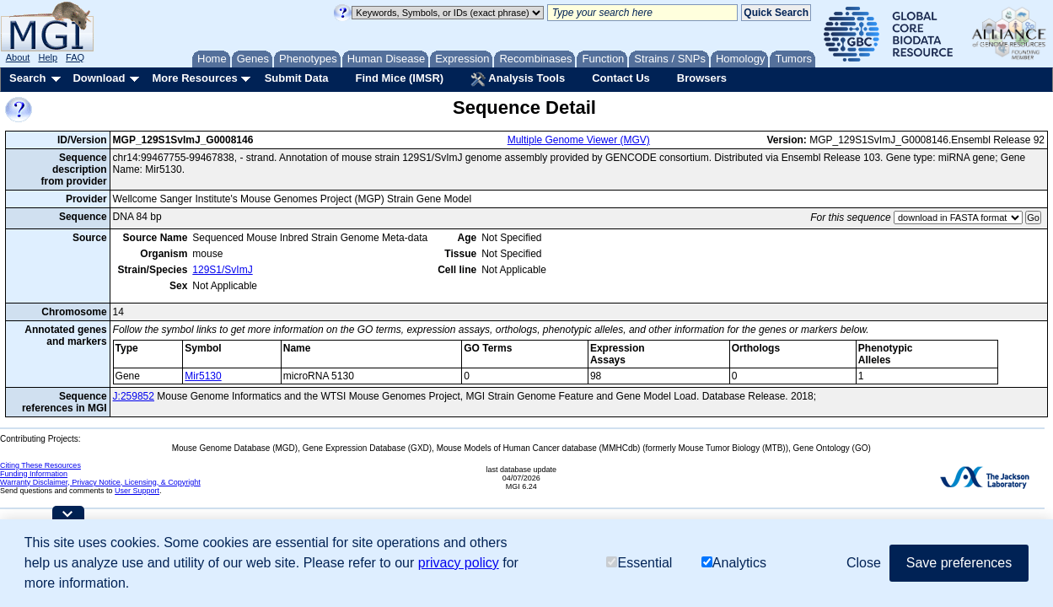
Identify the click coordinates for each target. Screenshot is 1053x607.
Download (99, 78)
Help (47, 57)
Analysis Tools (517, 79)
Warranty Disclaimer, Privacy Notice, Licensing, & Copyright (100, 482)
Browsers (702, 78)
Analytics (733, 563)
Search (27, 78)
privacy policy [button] (458, 563)
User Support (137, 490)
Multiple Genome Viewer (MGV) (579, 140)
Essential (639, 563)
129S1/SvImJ (222, 270)
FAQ (75, 57)
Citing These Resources (40, 465)
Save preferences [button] (959, 563)
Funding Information (33, 474)
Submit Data (297, 78)
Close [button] (863, 563)
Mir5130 (203, 376)
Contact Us (621, 78)
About (18, 57)
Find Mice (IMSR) (399, 78)
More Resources (194, 78)
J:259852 (133, 396)
